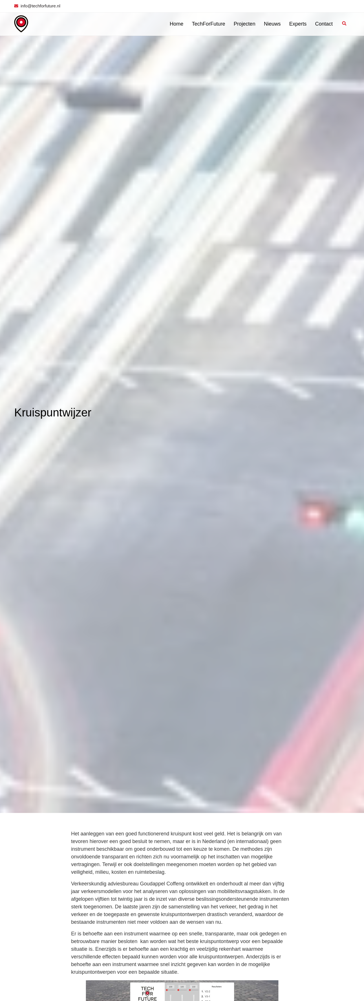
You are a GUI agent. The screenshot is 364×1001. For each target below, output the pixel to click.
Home (176, 24)
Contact (324, 24)
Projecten (244, 24)
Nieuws (272, 24)
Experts (298, 24)
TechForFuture (208, 24)
